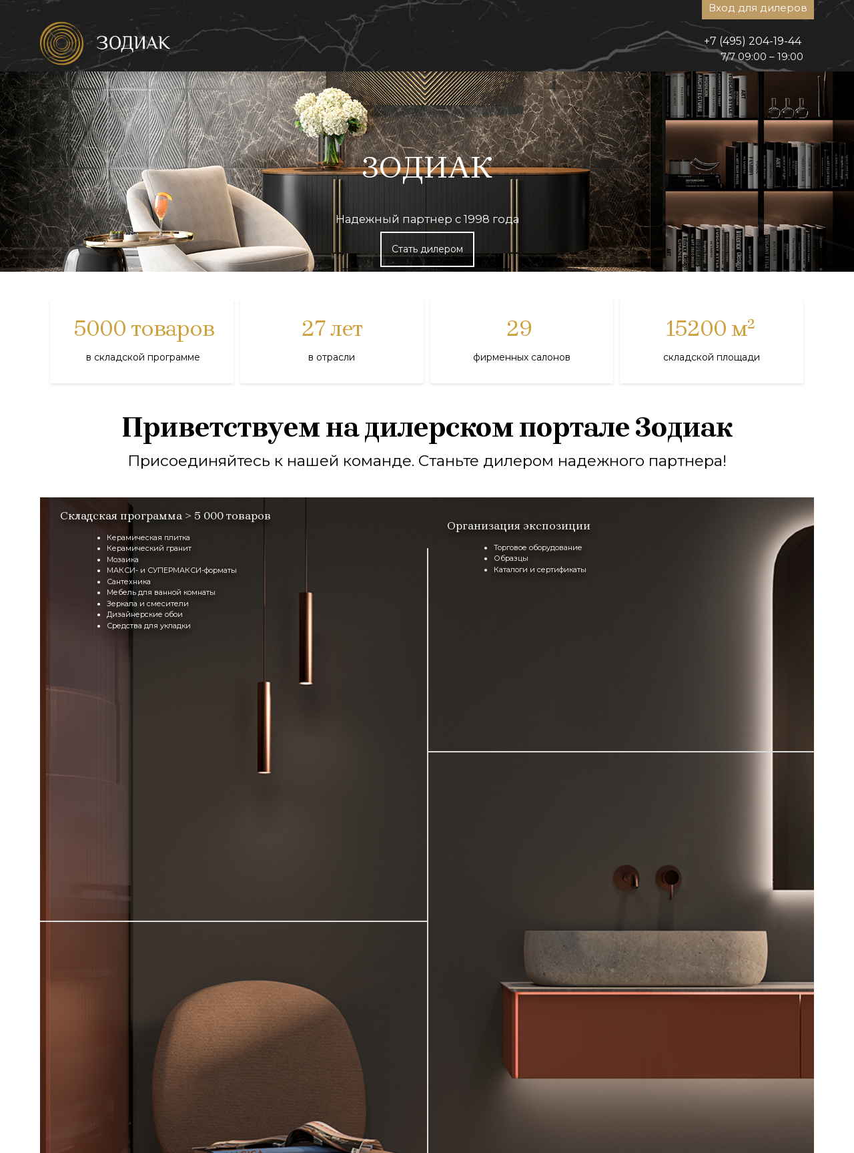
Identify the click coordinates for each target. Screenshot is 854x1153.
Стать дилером (427, 249)
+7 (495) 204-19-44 (752, 41)
